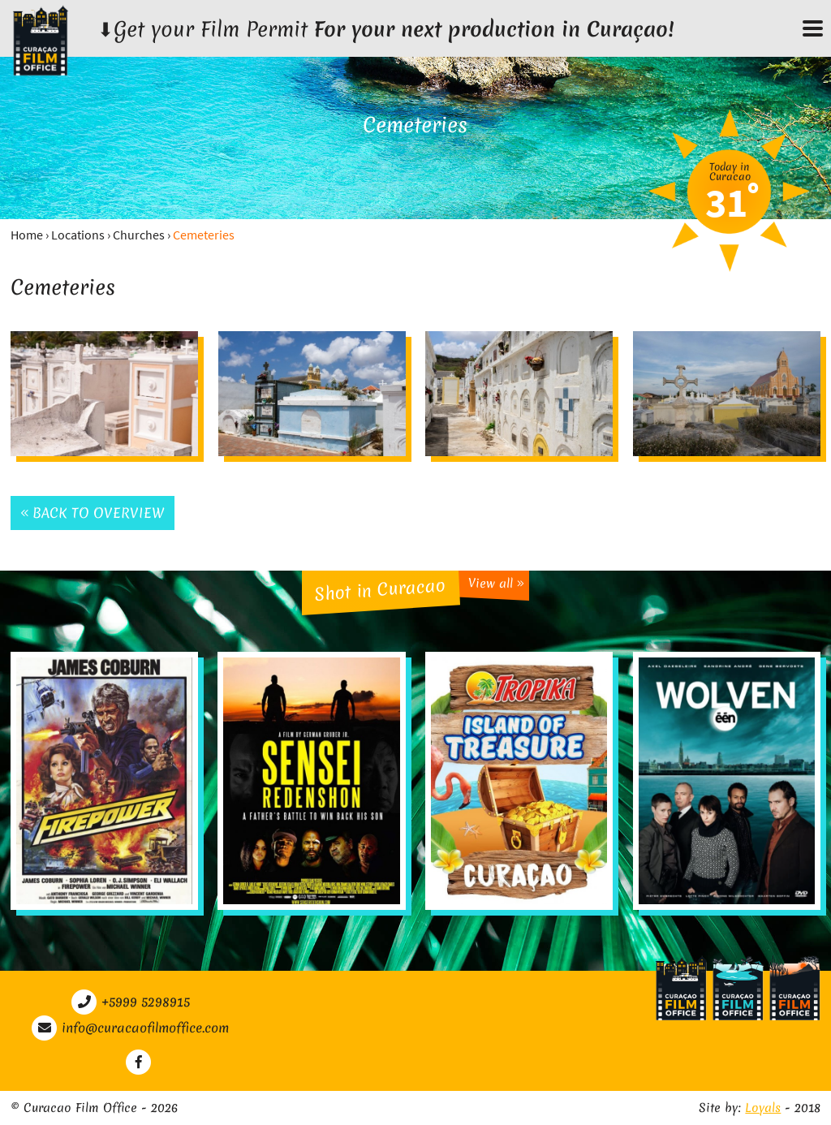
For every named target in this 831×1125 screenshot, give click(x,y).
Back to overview (92, 512)
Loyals (763, 1108)
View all (496, 583)
